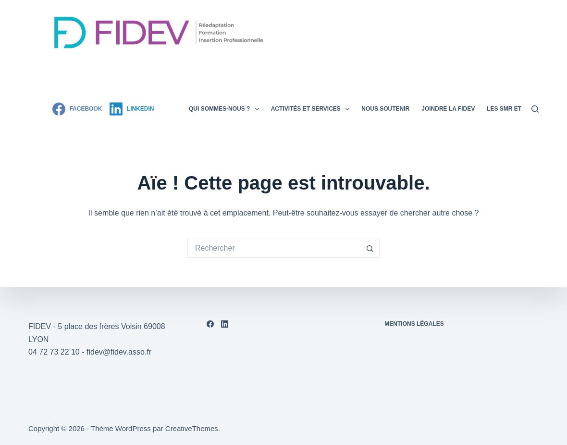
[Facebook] (77, 108)
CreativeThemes (191, 428)
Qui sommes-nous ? (226, 109)
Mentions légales (414, 323)
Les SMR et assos (515, 108)
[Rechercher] (535, 109)
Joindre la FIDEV (448, 108)
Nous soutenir (385, 108)
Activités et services (312, 109)
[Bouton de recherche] (370, 248)
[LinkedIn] (132, 108)
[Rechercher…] (273, 248)
